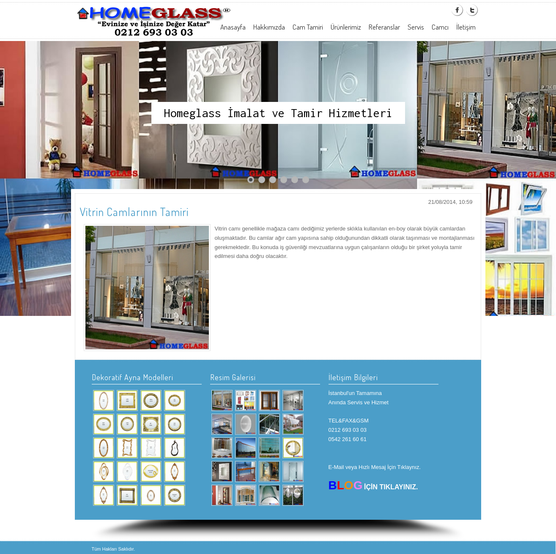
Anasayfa (233, 26)
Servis (416, 26)
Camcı (440, 26)
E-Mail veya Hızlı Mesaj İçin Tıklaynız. (375, 467)
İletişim (466, 26)
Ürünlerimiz (346, 26)
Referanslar (384, 26)
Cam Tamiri (308, 26)
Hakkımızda (269, 26)
